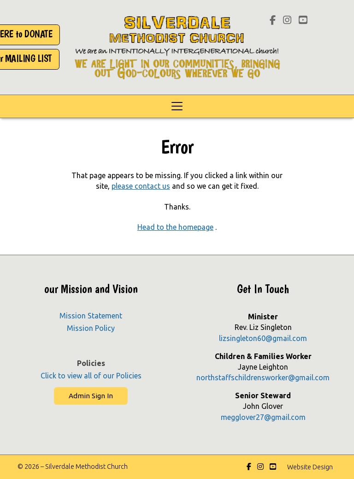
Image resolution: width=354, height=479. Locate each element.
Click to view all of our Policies (91, 375)
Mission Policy (91, 328)
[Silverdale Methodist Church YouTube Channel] (303, 21)
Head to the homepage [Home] (175, 227)
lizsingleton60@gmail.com (263, 338)
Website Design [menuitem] (310, 467)
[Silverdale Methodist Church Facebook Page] (273, 21)
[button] (177, 106)
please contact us (141, 186)
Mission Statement (90, 315)
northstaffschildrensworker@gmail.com (263, 377)
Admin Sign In (91, 396)
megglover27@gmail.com (263, 417)
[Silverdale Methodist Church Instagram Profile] (287, 21)
